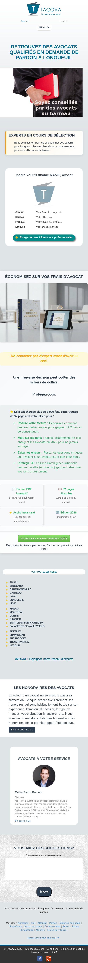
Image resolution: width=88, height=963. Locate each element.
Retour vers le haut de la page (43, 937)
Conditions (52, 949)
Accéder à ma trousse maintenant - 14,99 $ (44, 538)
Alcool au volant (33, 926)
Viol (33, 923)
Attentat (42, 923)
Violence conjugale (69, 923)
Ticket (66, 926)
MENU (44, 27)
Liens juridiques (39, 952)
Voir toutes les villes (44, 571)
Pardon (53, 923)
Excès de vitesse (56, 930)
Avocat (24, 21)
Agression (23, 923)
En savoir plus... (22, 729)
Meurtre (40, 930)
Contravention (52, 926)
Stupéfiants (15, 926)
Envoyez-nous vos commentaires (44, 855)
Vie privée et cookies (72, 949)
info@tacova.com (34, 949)
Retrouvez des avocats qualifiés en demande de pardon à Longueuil (44, 52)
